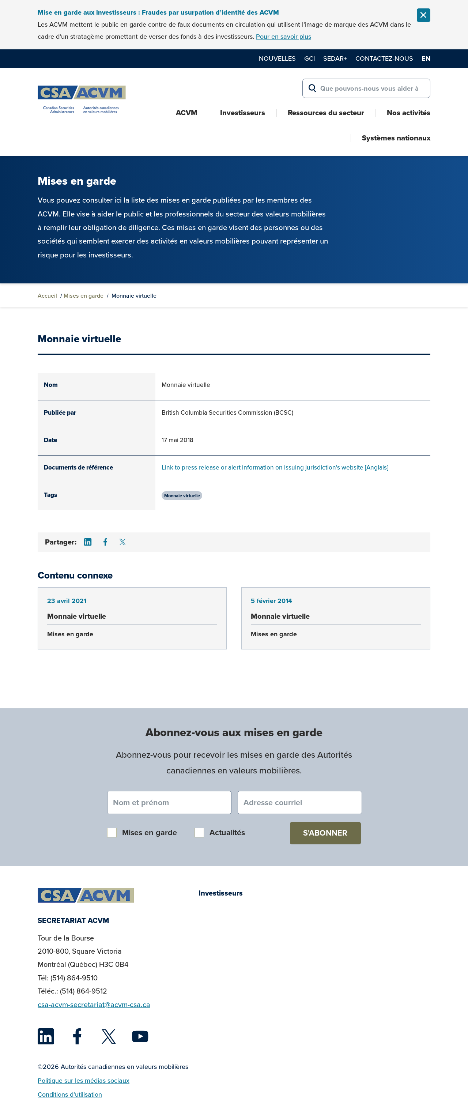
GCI (309, 58)
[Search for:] (366, 88)
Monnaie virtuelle (182, 495)
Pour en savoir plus (283, 36)
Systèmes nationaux (396, 137)
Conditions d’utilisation (70, 1094)
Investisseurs (242, 112)
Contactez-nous (384, 58)
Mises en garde (83, 295)
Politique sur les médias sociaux (83, 1080)
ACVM (186, 112)
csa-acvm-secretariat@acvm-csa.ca (94, 1004)
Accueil (47, 295)
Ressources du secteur (326, 112)
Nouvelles (277, 58)
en (426, 58)
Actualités (227, 832)
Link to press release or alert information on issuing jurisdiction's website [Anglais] (275, 467)
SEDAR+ (335, 58)
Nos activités (408, 112)
